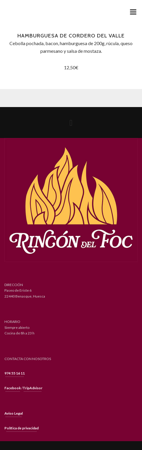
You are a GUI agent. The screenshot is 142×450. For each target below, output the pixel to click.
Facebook (12, 388)
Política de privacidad (21, 428)
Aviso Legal (13, 413)
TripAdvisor (32, 388)
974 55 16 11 (14, 373)
